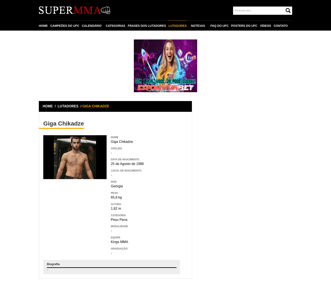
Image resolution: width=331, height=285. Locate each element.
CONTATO (281, 25)
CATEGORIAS (115, 25)
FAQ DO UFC (219, 25)
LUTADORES (177, 25)
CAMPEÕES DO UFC (64, 25)
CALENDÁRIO (92, 25)
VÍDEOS (265, 25)
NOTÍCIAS (198, 25)
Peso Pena (119, 220)
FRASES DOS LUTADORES (147, 25)
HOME (43, 25)
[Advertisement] (75, 209)
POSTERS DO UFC (244, 25)
